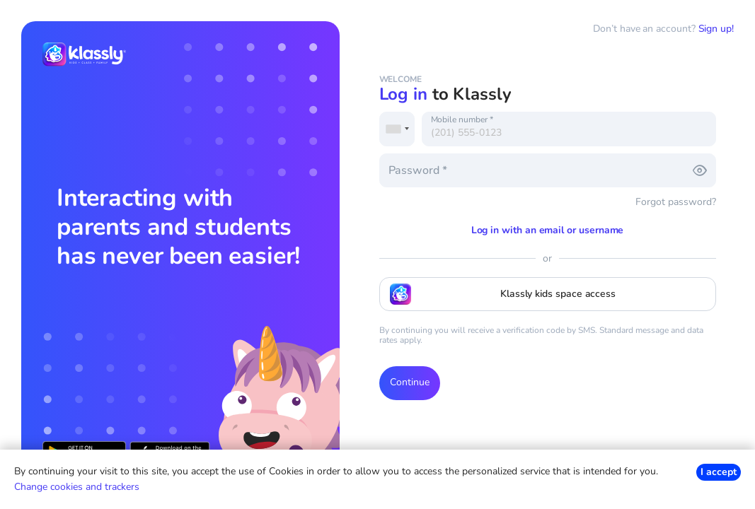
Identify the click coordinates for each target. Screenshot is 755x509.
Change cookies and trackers (76, 486)
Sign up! (716, 28)
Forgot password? (675, 202)
